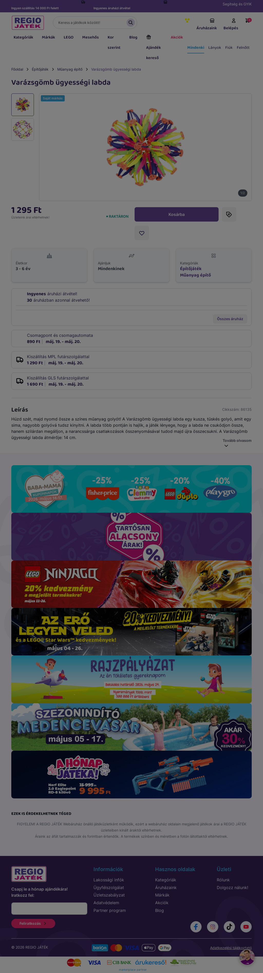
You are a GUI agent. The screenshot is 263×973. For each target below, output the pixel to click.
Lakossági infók (108, 879)
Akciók (177, 37)
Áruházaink (206, 24)
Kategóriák (23, 37)
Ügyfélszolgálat (108, 887)
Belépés (230, 24)
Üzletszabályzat (109, 895)
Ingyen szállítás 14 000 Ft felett (35, 8)
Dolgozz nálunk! (232, 887)
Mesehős (90, 37)
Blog (133, 37)
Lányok (214, 47)
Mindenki (195, 47)
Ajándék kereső (153, 47)
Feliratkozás (33, 923)
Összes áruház (230, 319)
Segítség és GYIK (237, 4)
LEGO (68, 37)
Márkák (48, 37)
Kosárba (176, 214)
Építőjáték (40, 69)
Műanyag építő (69, 69)
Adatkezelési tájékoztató (231, 948)
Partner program (109, 910)
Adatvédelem (106, 902)
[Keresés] (95, 22)
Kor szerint (114, 42)
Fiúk (229, 47)
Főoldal (17, 69)
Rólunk (223, 879)
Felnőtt (243, 47)
